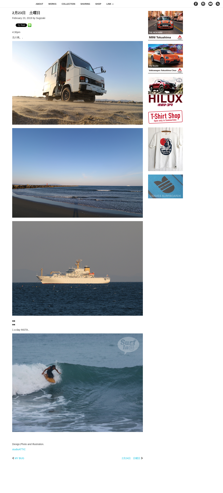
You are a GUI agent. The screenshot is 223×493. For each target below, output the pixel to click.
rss (218, 3)
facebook (196, 3)
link (110, 4)
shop (98, 4)
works (52, 4)
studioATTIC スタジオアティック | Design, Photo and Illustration (16, 4)
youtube (210, 3)
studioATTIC (19, 449)
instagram (203, 3)
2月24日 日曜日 (131, 458)
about (39, 4)
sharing (85, 4)
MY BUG (19, 458)
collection (68, 4)
